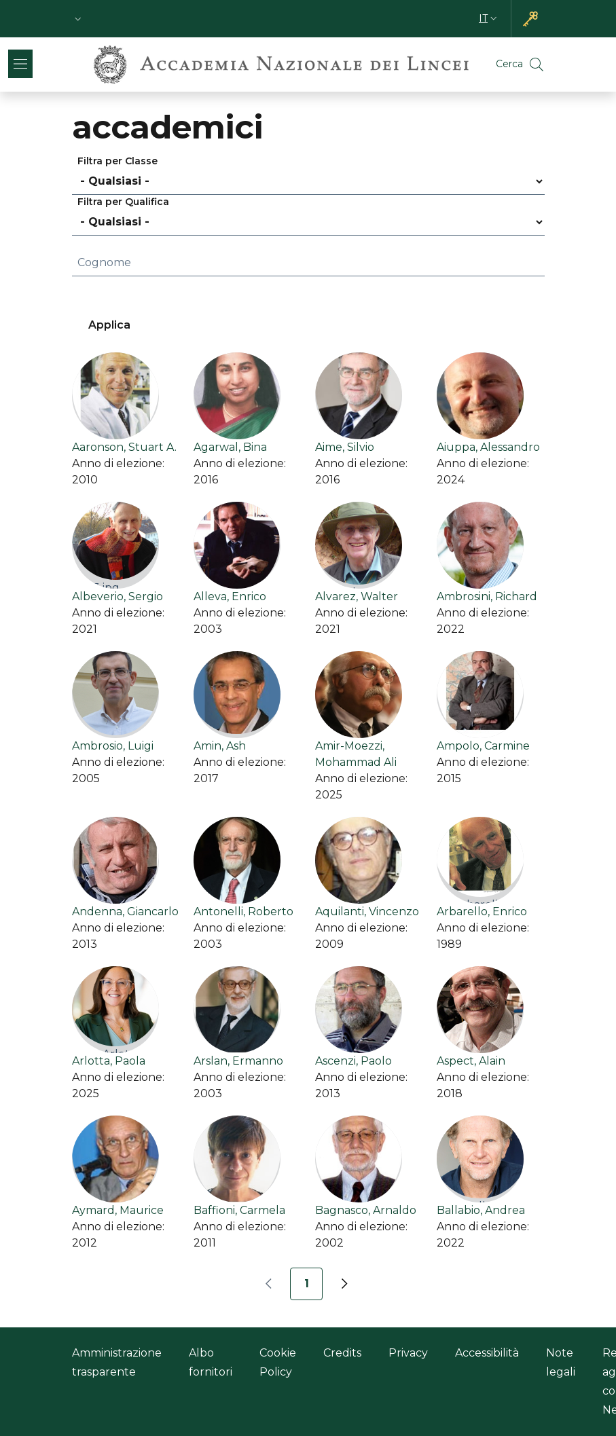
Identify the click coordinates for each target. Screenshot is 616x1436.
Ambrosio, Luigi (112, 745)
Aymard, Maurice (118, 1210)
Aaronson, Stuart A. (124, 447)
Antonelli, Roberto (243, 911)
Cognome (104, 262)
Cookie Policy (277, 1362)
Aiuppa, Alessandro (488, 447)
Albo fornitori (210, 1362)
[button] (78, 18)
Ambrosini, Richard (487, 596)
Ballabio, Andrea (481, 1210)
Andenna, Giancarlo (125, 911)
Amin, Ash (220, 745)
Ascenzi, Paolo (353, 1060)
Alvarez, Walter (356, 596)
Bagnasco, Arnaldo (365, 1210)
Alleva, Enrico (230, 596)
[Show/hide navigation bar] (20, 64)
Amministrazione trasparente (117, 1362)
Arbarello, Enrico (482, 911)
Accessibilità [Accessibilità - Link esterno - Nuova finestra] (487, 1352)
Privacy (408, 1352)
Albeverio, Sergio (117, 596)
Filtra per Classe (117, 161)
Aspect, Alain (471, 1060)
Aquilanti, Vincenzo (367, 911)
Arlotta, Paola (108, 1060)
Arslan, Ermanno (238, 1060)
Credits (342, 1352)
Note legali (560, 1362)
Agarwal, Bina (230, 447)
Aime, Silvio (344, 447)
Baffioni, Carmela (239, 1210)
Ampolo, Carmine (483, 745)
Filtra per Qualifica (123, 202)
